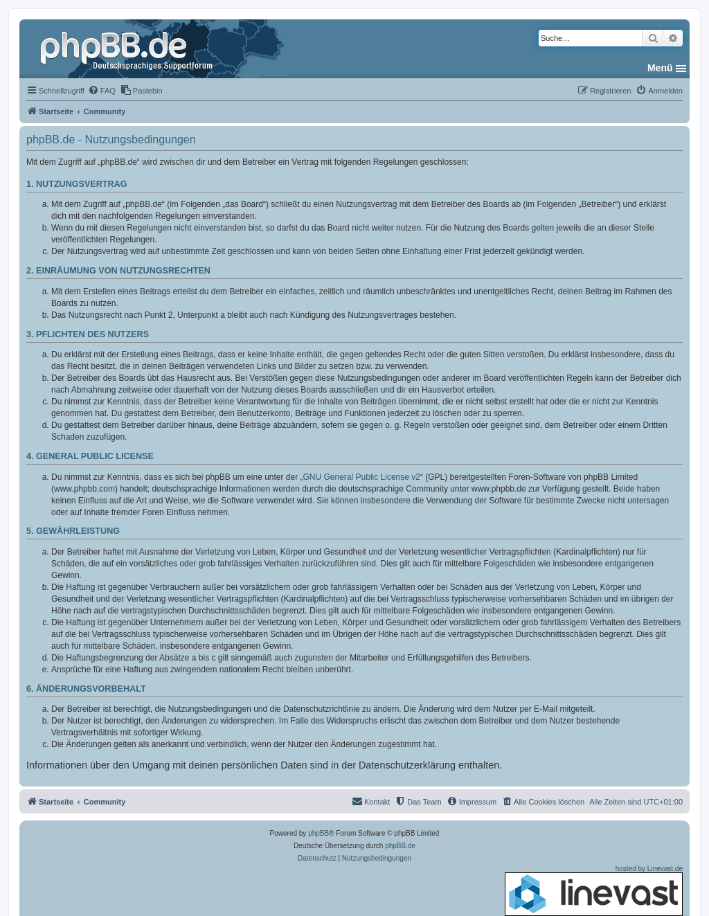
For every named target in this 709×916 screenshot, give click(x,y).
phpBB (318, 833)
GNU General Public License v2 (361, 477)
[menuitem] (102, 90)
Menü (660, 67)
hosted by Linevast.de (594, 890)
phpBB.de (400, 846)
